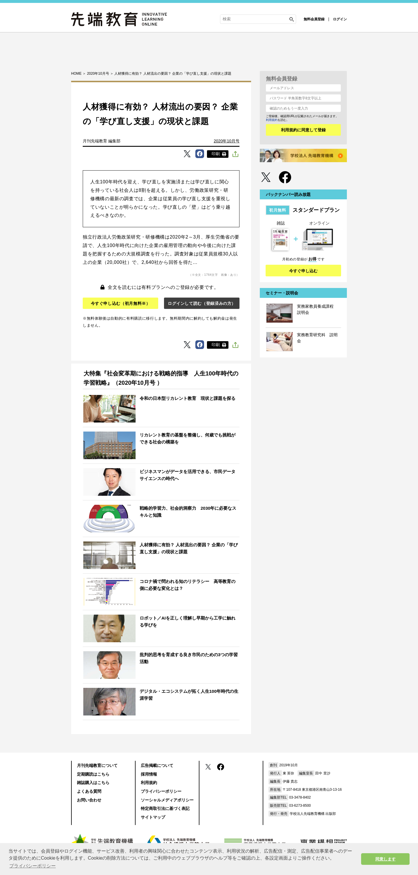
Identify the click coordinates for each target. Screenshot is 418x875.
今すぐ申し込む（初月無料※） (120, 303)
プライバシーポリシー (161, 791)
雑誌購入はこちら (93, 783)
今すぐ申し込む (303, 271)
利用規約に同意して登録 (303, 130)
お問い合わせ (89, 800)
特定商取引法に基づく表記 (165, 808)
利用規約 (272, 119)
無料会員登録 (314, 19)
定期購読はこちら (93, 774)
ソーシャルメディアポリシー (167, 800)
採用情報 (149, 774)
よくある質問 (89, 791)
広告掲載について (157, 765)
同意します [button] (385, 859)
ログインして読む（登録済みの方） (202, 303)
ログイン (340, 19)
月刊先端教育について (97, 765)
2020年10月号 (226, 141)
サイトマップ (153, 817)
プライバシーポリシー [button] (32, 865)
